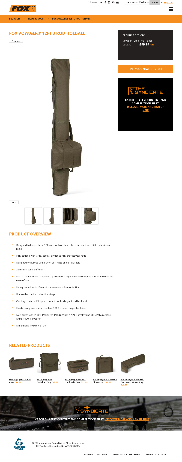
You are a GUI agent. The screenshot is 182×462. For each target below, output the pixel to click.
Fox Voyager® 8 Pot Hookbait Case (75, 381)
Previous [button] (16, 41)
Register (168, 2)
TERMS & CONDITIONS (95, 454)
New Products (36, 18)
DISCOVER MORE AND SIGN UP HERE (145, 108)
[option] (61, 122)
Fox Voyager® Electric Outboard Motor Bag (132, 381)
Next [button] (14, 202)
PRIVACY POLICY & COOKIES (126, 454)
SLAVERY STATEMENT (157, 454)
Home (155, 2)
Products (15, 18)
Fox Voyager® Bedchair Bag (44, 381)
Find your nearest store (146, 69)
